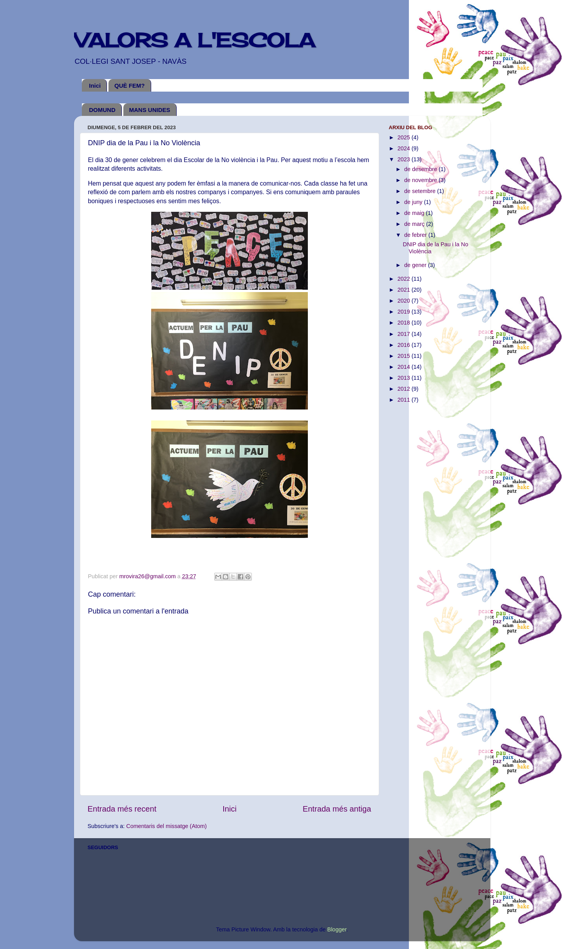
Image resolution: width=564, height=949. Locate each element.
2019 (405, 312)
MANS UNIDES (149, 109)
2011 (405, 400)
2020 (405, 301)
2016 (405, 345)
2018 (405, 322)
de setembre (420, 191)
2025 (405, 137)
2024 (405, 148)
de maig (415, 213)
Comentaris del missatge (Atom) (166, 826)
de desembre (421, 169)
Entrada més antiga (337, 809)
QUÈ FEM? (129, 85)
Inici (95, 85)
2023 (405, 159)
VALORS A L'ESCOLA (194, 40)
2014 (405, 367)
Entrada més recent (122, 809)
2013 (405, 378)
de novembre (421, 180)
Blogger (337, 929)
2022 (405, 279)
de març (415, 224)
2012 (405, 389)
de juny (414, 202)
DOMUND (102, 109)
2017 (405, 334)
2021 (405, 290)
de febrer (416, 235)
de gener (416, 265)
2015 (405, 356)
